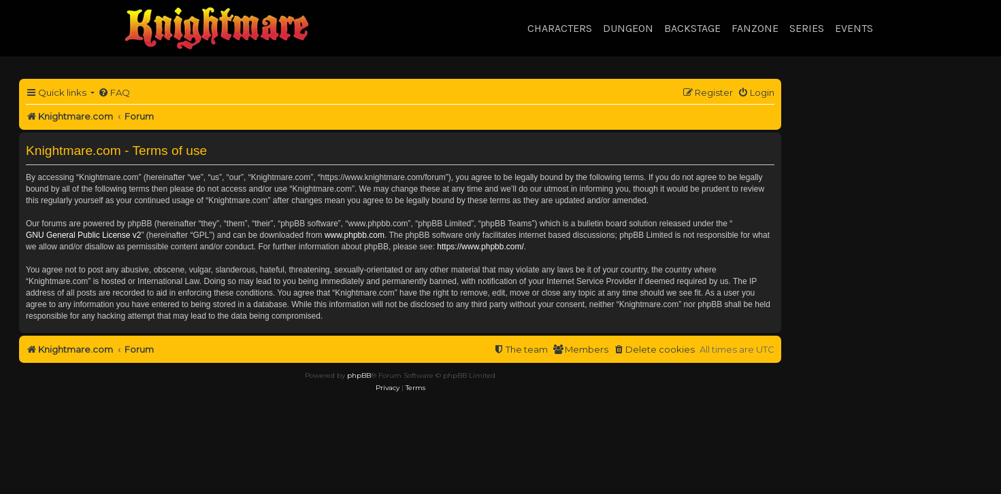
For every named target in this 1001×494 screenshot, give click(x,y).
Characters (559, 28)
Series (806, 28)
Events (854, 28)
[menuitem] (114, 93)
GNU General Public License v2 (83, 235)
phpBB (359, 375)
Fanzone (755, 28)
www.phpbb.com (354, 235)
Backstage (692, 28)
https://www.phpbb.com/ (480, 246)
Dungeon (628, 28)
